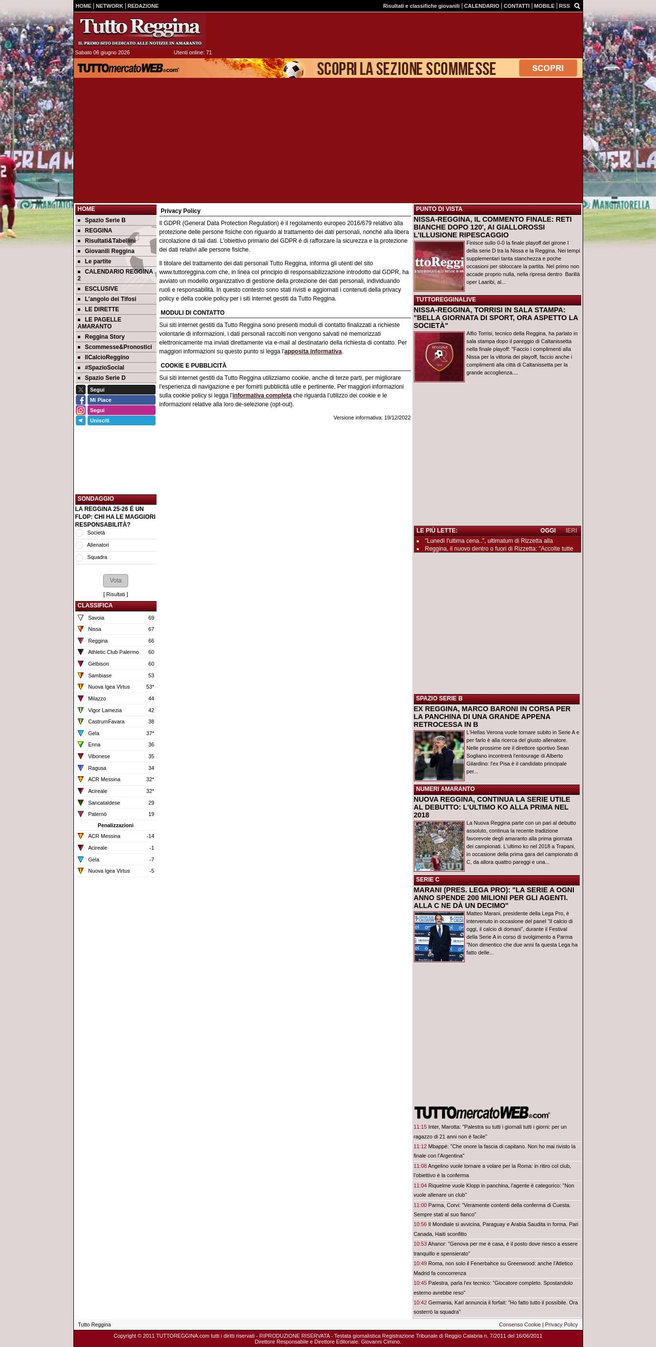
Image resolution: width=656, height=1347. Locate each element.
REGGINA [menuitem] (95, 230)
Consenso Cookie (520, 1324)
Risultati (115, 594)
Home (86, 209)
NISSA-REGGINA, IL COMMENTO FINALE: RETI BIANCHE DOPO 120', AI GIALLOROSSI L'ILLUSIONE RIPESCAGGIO (493, 227)
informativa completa (262, 395)
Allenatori (98, 545)
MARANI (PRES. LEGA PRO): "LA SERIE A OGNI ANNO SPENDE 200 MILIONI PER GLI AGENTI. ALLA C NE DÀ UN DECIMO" (494, 897)
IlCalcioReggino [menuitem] (104, 357)
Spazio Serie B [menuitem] (102, 220)
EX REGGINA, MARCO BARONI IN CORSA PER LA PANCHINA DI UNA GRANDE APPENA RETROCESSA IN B (492, 716)
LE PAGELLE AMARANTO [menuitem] (99, 323)
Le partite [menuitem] (95, 261)
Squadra (98, 557)
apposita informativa (312, 351)
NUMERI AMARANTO (445, 789)
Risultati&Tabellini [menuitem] (107, 240)
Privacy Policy (561, 1324)
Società (96, 532)
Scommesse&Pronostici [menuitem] (115, 347)
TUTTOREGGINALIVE (446, 299)
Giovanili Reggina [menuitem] (106, 251)
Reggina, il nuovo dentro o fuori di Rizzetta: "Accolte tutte (499, 548)
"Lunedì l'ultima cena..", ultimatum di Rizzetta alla (489, 540)
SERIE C (428, 879)
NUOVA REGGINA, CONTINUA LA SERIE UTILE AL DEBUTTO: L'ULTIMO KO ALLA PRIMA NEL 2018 (492, 807)
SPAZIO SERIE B (439, 698)
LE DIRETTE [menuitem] (98, 309)
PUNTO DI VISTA (439, 209)
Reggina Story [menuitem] (101, 336)
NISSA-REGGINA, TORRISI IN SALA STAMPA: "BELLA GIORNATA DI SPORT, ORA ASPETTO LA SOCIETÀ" (496, 317)
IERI (571, 530)
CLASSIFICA (95, 605)
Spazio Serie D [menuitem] (102, 377)
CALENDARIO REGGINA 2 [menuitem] (115, 275)
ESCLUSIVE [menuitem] (98, 288)
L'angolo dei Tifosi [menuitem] (107, 299)
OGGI (548, 530)
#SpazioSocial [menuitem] (101, 367)
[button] (115, 580)
